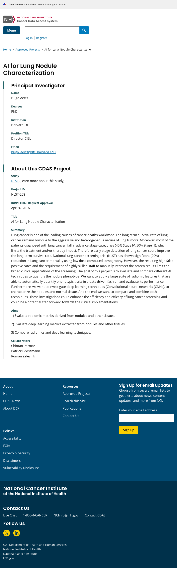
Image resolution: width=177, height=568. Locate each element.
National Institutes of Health (22, 549)
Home (7, 393)
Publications (72, 408)
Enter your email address (138, 410)
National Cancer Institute (20, 554)
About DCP (11, 408)
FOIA (6, 446)
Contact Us (71, 416)
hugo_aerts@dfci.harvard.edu (33, 152)
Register (41, 38)
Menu (11, 30)
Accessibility (12, 438)
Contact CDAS (95, 515)
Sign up (128, 430)
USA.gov (8, 558)
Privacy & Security (16, 453)
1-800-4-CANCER (35, 515)
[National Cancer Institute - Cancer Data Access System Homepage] (88, 19)
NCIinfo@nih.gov (66, 515)
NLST (15, 181)
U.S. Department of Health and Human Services (35, 545)
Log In (29, 38)
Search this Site (74, 401)
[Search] (84, 30)
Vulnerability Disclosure (21, 468)
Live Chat (10, 515)
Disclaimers (12, 460)
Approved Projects (77, 393)
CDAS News (11, 401)
